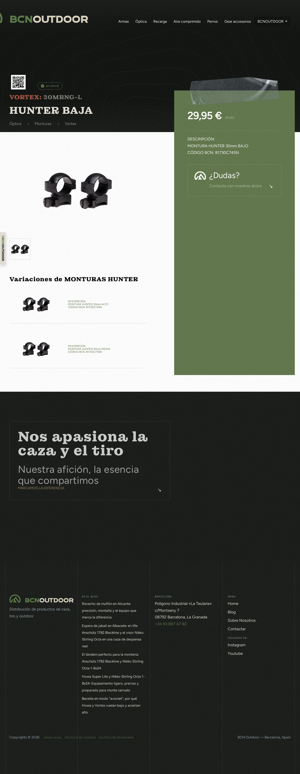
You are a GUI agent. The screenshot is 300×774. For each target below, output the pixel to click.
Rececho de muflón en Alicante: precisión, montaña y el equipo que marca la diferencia (109, 610)
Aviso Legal (53, 737)
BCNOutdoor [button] (271, 21)
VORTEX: (25, 97)
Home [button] (233, 603)
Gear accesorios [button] (237, 21)
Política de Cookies (80, 737)
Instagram (236, 645)
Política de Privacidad (116, 737)
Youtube (235, 653)
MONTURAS (43, 123)
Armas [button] (123, 21)
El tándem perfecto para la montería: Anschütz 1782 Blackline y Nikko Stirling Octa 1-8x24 (112, 661)
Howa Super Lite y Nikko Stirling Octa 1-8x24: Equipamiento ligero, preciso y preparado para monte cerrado (113, 683)
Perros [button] (212, 21)
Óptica (15, 123)
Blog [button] (232, 612)
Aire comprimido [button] (187, 21)
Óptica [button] (141, 21)
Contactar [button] (237, 629)
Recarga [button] (160, 21)
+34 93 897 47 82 (171, 624)
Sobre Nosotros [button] (242, 620)
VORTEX (70, 123)
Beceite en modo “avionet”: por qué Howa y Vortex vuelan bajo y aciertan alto (111, 705)
